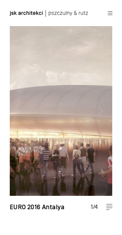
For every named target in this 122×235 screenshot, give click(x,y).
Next (104, 117)
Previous (18, 117)
